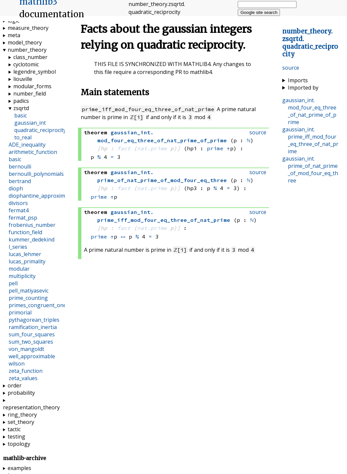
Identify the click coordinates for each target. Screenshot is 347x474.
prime (215, 148)
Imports (298, 80)
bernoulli (20, 166)
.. (310, 43)
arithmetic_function (33, 152)
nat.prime (152, 148)
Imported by (303, 87)
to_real (23, 137)
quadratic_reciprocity (40, 130)
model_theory (25, 42)
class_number (30, 57)
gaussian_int (30, 122)
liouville (22, 79)
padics (21, 100)
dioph (16, 188)
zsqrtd (21, 108)
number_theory (27, 49)
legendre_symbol (34, 71)
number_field (29, 93)
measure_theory (28, 28)
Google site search (258, 12)
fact (123, 148)
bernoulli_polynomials (36, 173)
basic (20, 115)
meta (14, 35)
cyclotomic (26, 64)
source (290, 67)
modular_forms (32, 86)
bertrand (20, 181)
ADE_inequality (27, 144)
